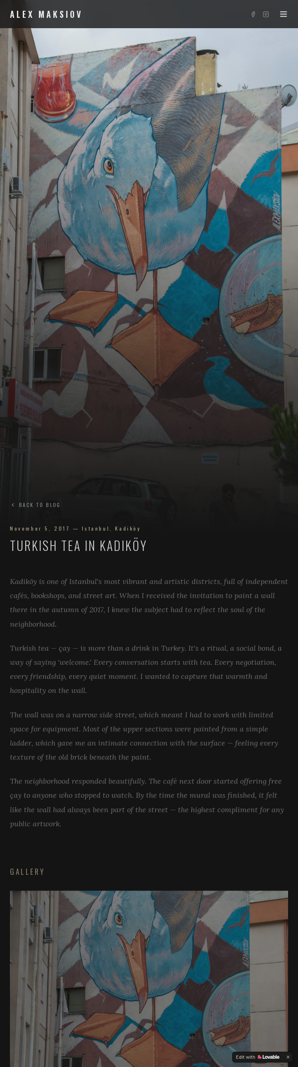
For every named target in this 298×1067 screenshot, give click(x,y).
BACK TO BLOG (35, 505)
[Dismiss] (288, 1057)
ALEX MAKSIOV (46, 14)
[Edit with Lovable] (258, 1057)
